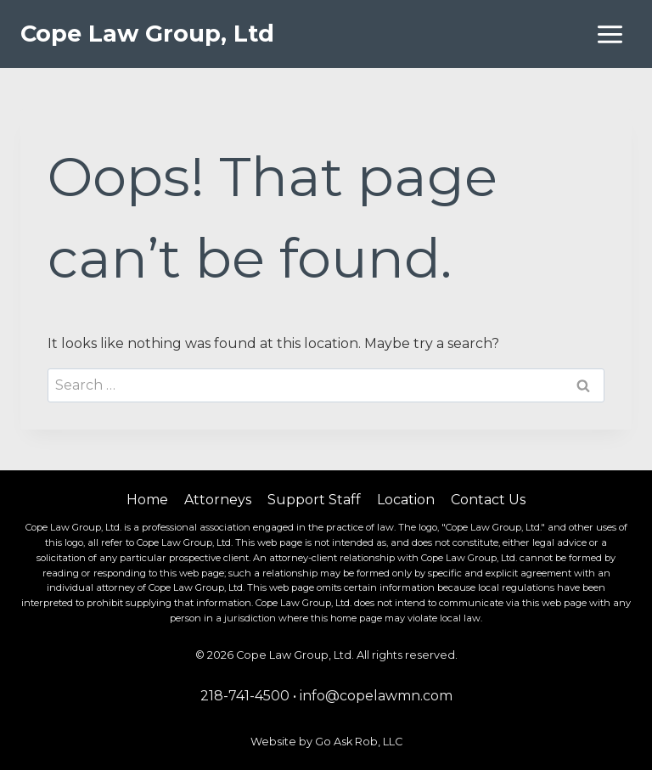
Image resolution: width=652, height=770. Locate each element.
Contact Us (488, 500)
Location (406, 500)
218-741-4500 (244, 696)
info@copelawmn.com (376, 696)
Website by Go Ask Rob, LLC (326, 741)
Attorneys (217, 500)
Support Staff (314, 500)
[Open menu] (609, 33)
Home (147, 500)
